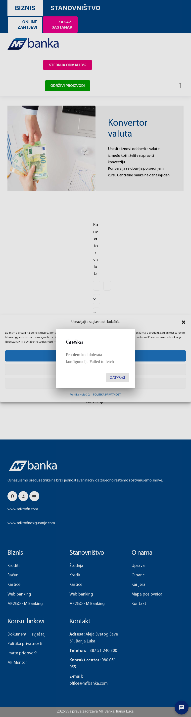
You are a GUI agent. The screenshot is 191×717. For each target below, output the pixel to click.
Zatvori (117, 377)
